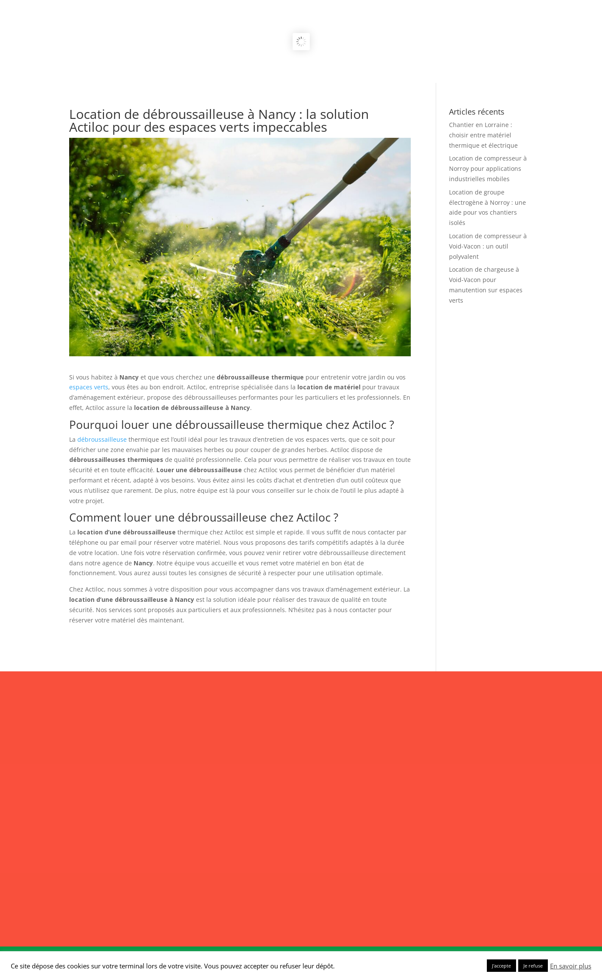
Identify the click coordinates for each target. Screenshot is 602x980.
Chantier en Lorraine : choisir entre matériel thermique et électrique (483, 135)
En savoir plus (570, 966)
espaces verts (88, 387)
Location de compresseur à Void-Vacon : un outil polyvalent (488, 246)
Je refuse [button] (533, 965)
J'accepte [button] (501, 965)
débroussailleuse (102, 439)
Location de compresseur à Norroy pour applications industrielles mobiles (488, 168)
